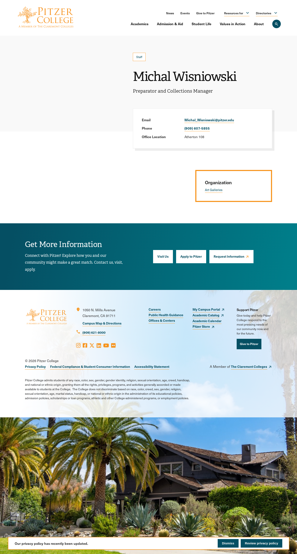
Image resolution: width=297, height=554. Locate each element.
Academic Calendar (207, 321)
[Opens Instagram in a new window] (78, 345)
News (170, 13)
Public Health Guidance (166, 315)
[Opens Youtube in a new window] (106, 345)
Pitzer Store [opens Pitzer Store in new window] (201, 326)
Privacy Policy (35, 366)
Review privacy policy (261, 543)
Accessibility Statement (151, 366)
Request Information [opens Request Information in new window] (229, 256)
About (259, 23)
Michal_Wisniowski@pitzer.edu (209, 119)
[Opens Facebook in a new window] (85, 345)
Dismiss (228, 543)
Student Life (201, 23)
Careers (155, 309)
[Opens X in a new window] (91, 345)
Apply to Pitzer (191, 256)
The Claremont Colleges (249, 366)
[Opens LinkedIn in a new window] (99, 345)
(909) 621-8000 (94, 332)
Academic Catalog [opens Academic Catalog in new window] (206, 315)
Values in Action (232, 23)
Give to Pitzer (205, 13)
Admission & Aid (170, 23)
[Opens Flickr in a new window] (113, 345)
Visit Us (163, 256)
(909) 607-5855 (197, 128)
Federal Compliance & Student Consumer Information (90, 366)
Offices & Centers (162, 320)
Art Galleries (213, 190)
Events (185, 13)
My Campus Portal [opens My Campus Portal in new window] (206, 309)
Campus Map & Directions (102, 323)
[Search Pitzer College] (276, 24)
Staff (139, 57)
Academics (139, 23)
